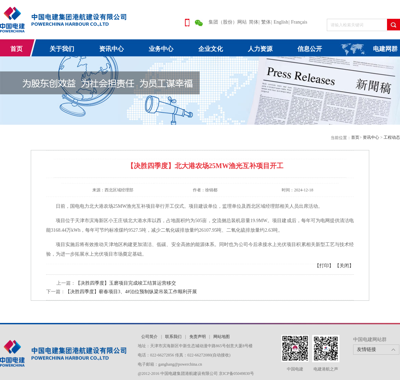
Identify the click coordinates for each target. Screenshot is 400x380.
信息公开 (309, 48)
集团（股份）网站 (228, 22)
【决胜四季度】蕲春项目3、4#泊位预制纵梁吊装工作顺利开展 (131, 291)
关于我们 (62, 48)
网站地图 (221, 336)
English (281, 22)
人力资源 (260, 48)
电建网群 (385, 48)
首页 (16, 48)
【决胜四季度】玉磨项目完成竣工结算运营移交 (126, 283)
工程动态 (392, 137)
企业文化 (210, 48)
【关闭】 (344, 265)
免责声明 (197, 336)
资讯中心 (111, 48)
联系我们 (173, 336)
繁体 (266, 22)
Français (299, 22)
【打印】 (324, 265)
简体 (253, 22)
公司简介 (149, 336)
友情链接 (366, 349)
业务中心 (161, 48)
